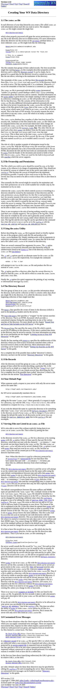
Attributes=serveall (14, 33)
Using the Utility (14, 232)
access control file (20, 655)
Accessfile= (11, 310)
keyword (40, 575)
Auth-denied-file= (13, 646)
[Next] (11, 4)
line (35, 132)
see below (16, 256)
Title (31, 575)
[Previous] (5, 4)
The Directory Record (14, 290)
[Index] (3, 6)
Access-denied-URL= (14, 644)
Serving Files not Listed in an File (24, 430)
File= (8, 51)
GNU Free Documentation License (28, 693)
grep (48, 577)
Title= (8, 53)
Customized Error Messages (17, 625)
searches (7, 161)
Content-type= (11, 68)
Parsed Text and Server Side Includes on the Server (27, 329)
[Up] (16, 4)
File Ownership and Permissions (19, 166)
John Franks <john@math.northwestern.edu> (36, 691)
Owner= (8, 47)
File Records (10, 365)
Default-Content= (48, 565)
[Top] (21, 4)
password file (26, 466)
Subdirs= (24, 254)
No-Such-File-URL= (13, 642)
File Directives (25, 380)
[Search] (26, 4)
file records (39, 84)
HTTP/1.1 (13, 318)
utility (8, 101)
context (40, 577)
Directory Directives (35, 361)
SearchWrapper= (12, 308)
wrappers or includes (26, 600)
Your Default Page (12, 385)
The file (12, 20)
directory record (27, 76)
